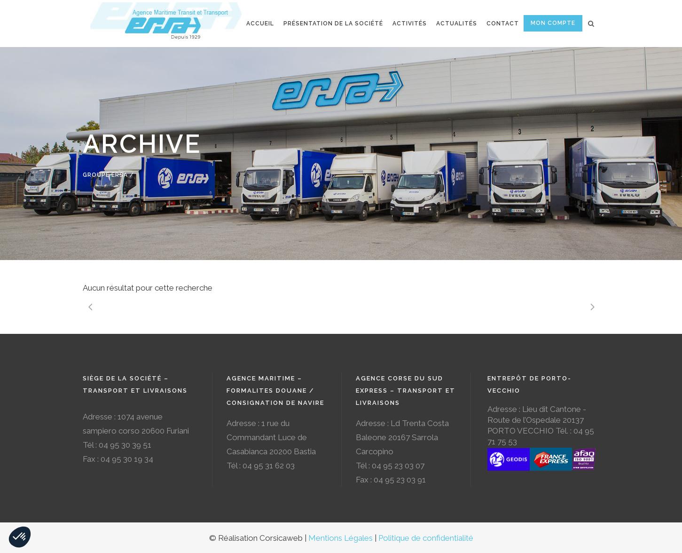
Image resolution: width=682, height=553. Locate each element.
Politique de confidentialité (425, 538)
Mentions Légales (340, 538)
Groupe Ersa (105, 175)
